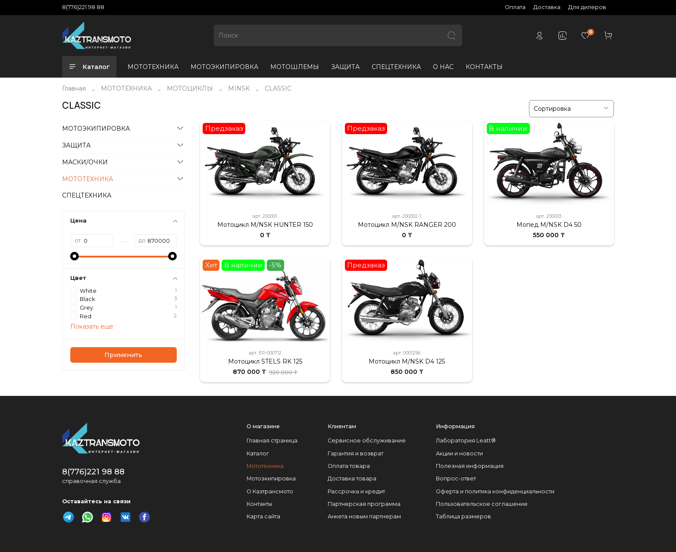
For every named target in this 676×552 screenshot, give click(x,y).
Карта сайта (263, 516)
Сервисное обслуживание (367, 440)
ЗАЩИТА (345, 67)
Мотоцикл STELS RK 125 (265, 361)
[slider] (74, 256)
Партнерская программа (364, 504)
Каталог (89, 67)
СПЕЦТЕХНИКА (396, 67)
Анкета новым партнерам (364, 516)
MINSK (239, 88)
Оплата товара (349, 466)
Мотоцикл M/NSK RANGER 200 (407, 225)
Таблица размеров (463, 516)
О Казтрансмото (270, 491)
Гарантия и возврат (355, 453)
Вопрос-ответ (456, 478)
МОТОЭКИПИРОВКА (224, 67)
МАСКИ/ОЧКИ (85, 162)
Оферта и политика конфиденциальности (495, 491)
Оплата (515, 7)
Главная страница (272, 440)
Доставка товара (352, 478)
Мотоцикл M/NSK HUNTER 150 (265, 225)
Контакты (259, 504)
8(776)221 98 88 (83, 7)
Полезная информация (470, 466)
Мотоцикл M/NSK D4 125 (407, 361)
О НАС (443, 67)
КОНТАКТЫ (484, 67)
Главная (74, 88)
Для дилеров (587, 7)
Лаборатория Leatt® (466, 440)
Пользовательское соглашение (482, 504)
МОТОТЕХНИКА (153, 67)
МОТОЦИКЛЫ (190, 88)
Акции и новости (459, 453)
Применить (123, 355)
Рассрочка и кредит (356, 491)
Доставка (546, 7)
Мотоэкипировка (271, 478)
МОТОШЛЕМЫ (294, 67)
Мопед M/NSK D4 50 (549, 225)
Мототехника (265, 466)
